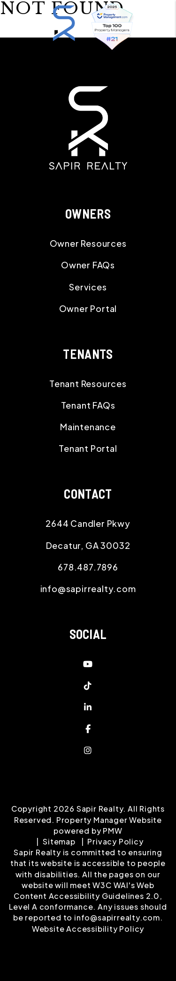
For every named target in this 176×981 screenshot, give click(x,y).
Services (88, 286)
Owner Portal (88, 308)
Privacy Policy (115, 841)
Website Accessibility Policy (88, 929)
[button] (88, 664)
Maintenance (88, 426)
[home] (63, 27)
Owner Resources (88, 243)
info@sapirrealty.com (88, 588)
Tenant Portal (88, 448)
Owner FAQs (88, 264)
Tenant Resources (88, 383)
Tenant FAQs (88, 405)
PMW (112, 831)
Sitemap (59, 841)
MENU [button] (84, 61)
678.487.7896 (88, 567)
